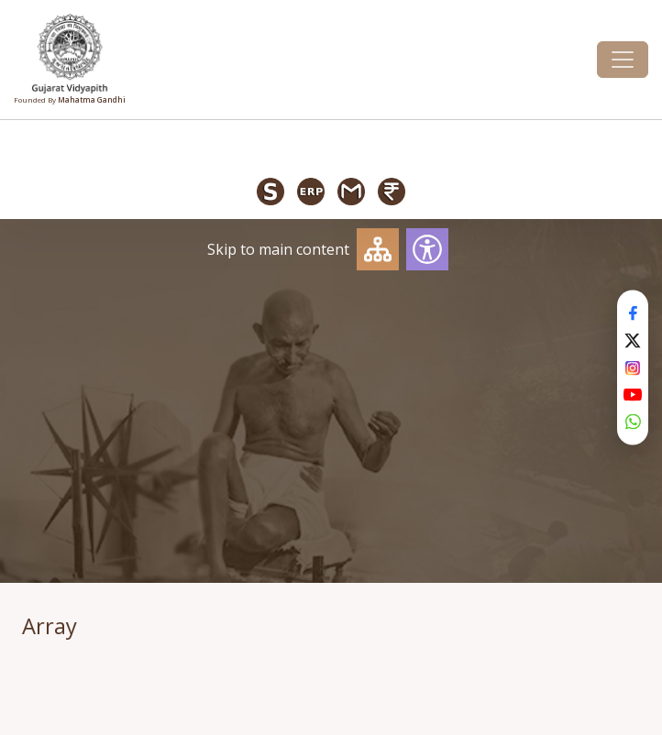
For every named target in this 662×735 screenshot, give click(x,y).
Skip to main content (278, 249)
